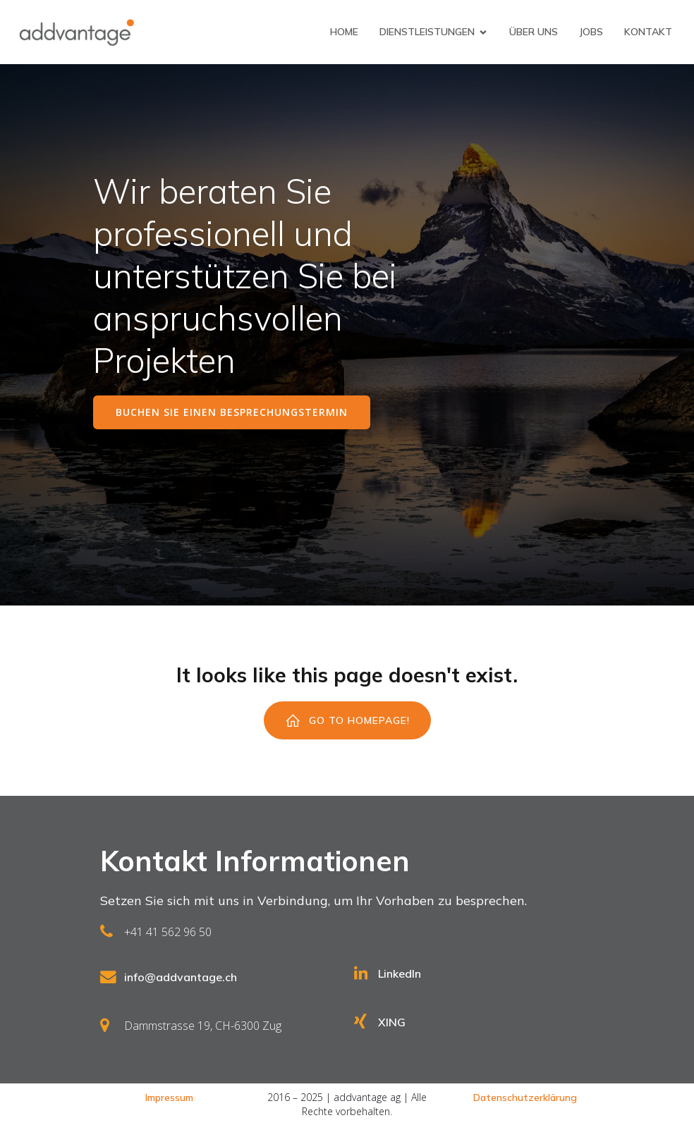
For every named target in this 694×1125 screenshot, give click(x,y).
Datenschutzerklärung (525, 1097)
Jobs (591, 31)
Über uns (533, 31)
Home (344, 31)
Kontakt (648, 31)
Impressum (169, 1097)
